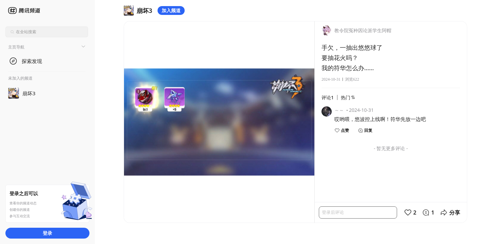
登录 (47, 233)
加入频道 (171, 10)
